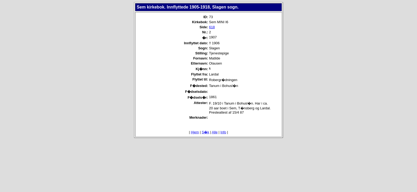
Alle (215, 132)
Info (223, 132)
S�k (205, 132)
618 (212, 27)
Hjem (195, 132)
